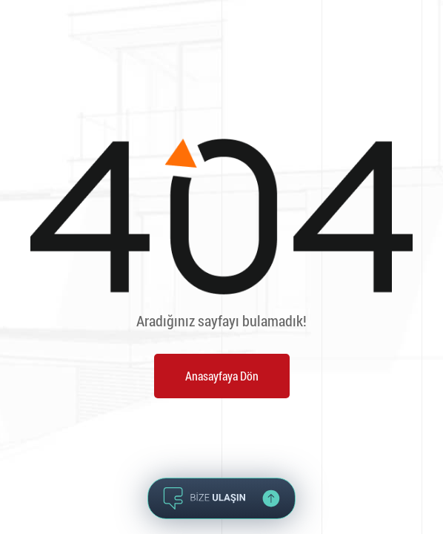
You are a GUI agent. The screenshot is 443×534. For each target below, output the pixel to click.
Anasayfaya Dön (222, 375)
